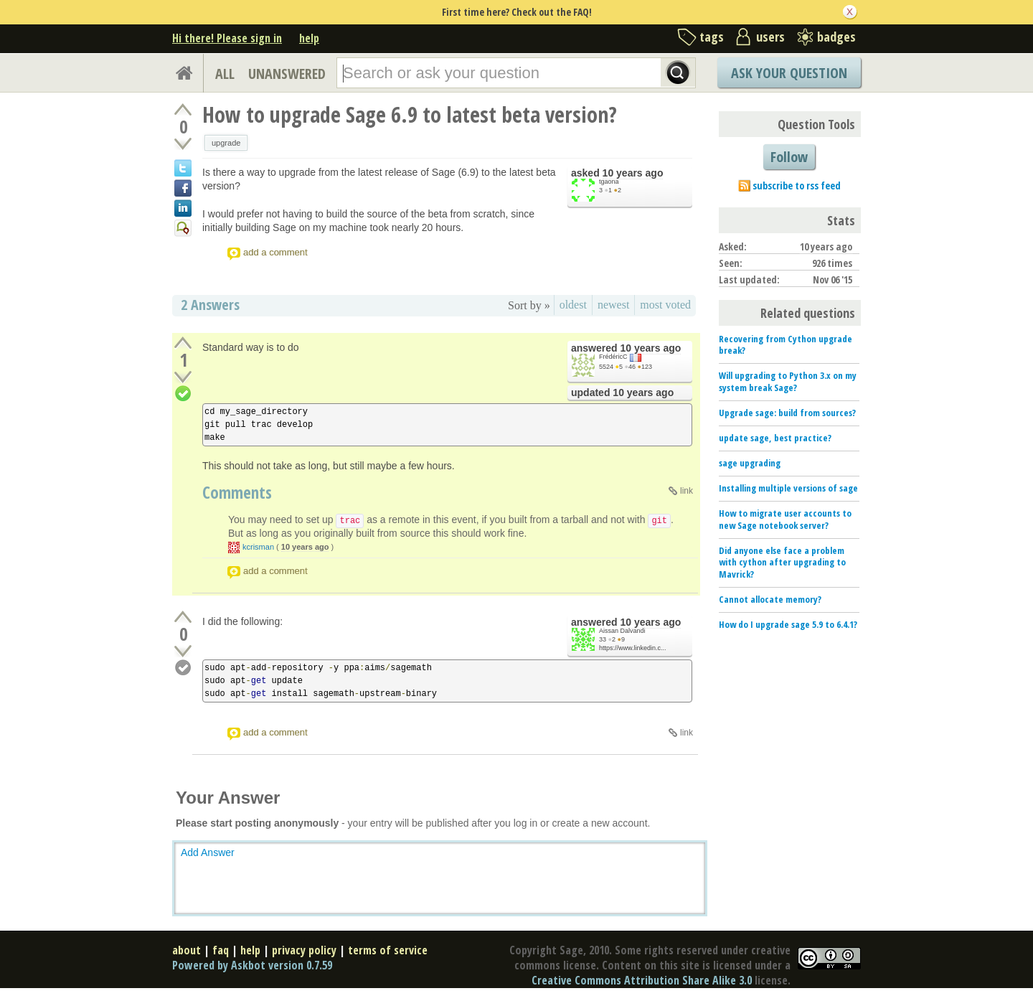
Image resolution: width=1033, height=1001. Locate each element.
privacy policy (304, 950)
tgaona (609, 181)
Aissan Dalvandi (622, 630)
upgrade (226, 142)
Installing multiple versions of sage (788, 487)
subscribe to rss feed (797, 185)
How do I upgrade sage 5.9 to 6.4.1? (788, 624)
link (686, 491)
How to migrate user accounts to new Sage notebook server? (785, 519)
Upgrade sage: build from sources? (787, 412)
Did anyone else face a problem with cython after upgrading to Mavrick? (782, 562)
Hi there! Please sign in (227, 38)
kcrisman (258, 546)
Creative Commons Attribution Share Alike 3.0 (642, 980)
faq (220, 950)
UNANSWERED (287, 73)
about (186, 950)
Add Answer (208, 852)
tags (711, 36)
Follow (789, 156)
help (309, 38)
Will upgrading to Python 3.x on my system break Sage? (788, 381)
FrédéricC (613, 356)
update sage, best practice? (775, 437)
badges (836, 36)
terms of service (388, 950)
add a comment (275, 252)
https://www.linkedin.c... (632, 648)
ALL (225, 73)
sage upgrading (749, 462)
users (770, 36)
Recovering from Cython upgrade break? (785, 344)
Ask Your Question (789, 73)
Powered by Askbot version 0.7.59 (252, 965)
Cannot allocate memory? (770, 599)
